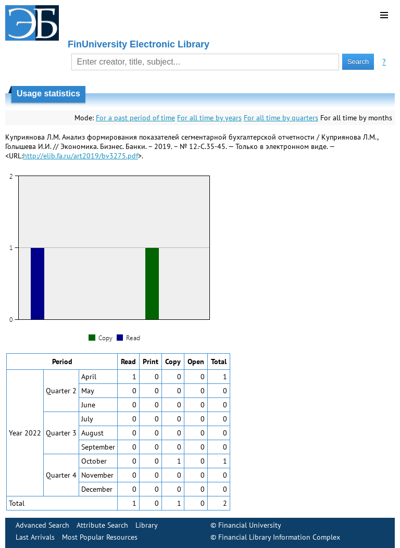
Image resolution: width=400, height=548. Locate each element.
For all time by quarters (281, 117)
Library (146, 525)
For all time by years (209, 117)
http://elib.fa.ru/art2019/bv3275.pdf (80, 155)
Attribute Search (102, 525)
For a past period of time (135, 117)
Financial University (249, 525)
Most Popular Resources (100, 537)
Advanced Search (42, 525)
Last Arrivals (35, 537)
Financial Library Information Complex (279, 537)
